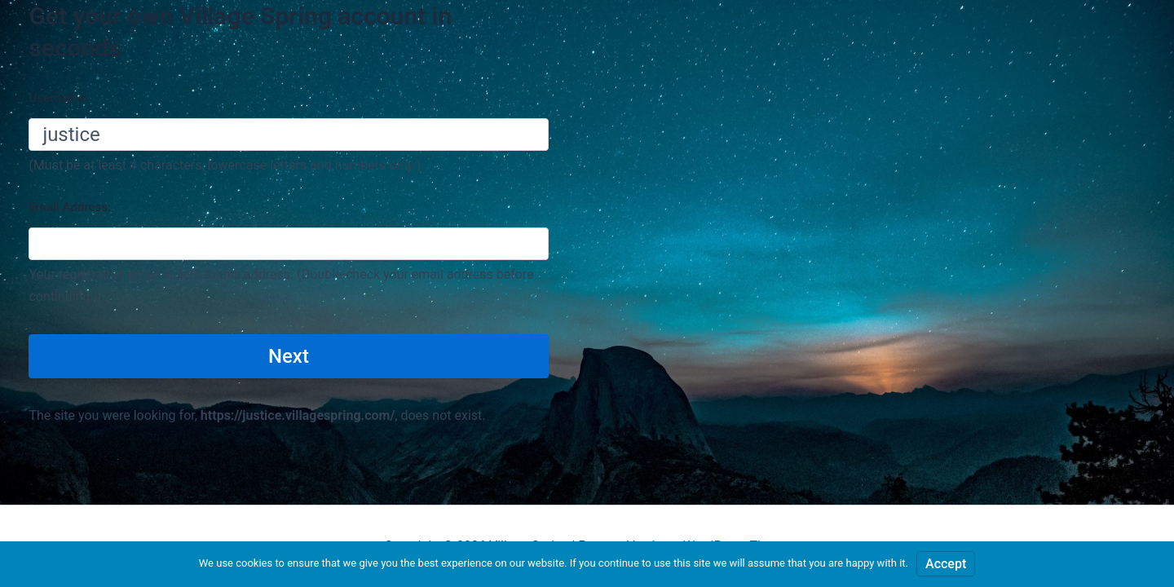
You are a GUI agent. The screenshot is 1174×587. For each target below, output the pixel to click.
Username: (58, 97)
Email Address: (70, 207)
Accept (945, 564)
